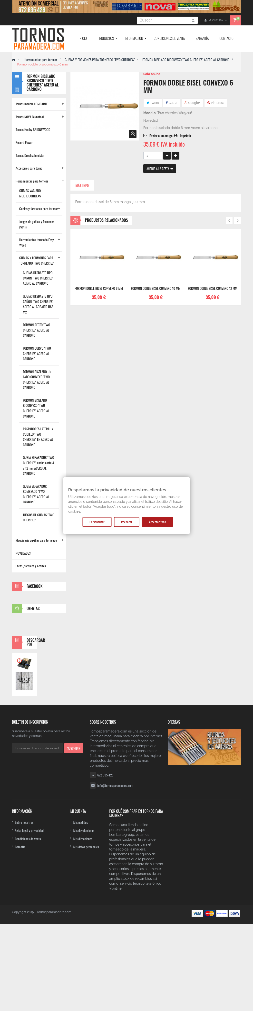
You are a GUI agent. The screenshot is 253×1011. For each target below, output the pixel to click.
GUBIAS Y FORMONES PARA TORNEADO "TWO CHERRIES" (100, 59)
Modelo (149, 113)
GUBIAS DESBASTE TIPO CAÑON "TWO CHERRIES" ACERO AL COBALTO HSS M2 (38, 303)
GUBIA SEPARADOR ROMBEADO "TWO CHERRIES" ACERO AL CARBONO (36, 494)
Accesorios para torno (29, 168)
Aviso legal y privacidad (29, 917)
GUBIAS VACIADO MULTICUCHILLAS (30, 193)
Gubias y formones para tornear (38, 208)
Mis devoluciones (83, 917)
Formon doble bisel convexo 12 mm (212, 288)
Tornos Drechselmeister (30, 155)
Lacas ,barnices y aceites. (31, 565)
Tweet (152, 103)
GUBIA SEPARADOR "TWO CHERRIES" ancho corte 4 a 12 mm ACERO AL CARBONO (38, 465)
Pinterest (215, 103)
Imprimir (185, 135)
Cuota (171, 103)
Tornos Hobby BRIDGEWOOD (33, 129)
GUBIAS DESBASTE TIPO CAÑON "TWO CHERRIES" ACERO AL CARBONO (38, 278)
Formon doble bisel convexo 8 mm (99, 288)
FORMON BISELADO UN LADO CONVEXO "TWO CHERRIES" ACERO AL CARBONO (37, 379)
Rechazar (126, 521)
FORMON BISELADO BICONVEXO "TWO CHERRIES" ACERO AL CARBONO (186, 59)
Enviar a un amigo (161, 135)
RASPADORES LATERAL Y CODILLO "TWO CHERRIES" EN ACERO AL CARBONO (38, 436)
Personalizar (96, 521)
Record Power (24, 142)
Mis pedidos (80, 909)
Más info (82, 185)
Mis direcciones (83, 925)
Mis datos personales (86, 933)
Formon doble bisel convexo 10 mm (155, 288)
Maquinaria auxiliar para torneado (36, 540)
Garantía (20, 933)
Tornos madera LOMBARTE (32, 103)
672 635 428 (105, 861)
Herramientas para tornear (40, 59)
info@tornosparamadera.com (115, 872)
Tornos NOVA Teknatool (30, 116)
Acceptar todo (157, 521)
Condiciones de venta (28, 925)
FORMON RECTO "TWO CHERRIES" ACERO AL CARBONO (36, 330)
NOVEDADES (23, 553)
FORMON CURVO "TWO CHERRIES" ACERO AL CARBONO (37, 353)
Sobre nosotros (24, 909)
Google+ (192, 103)
